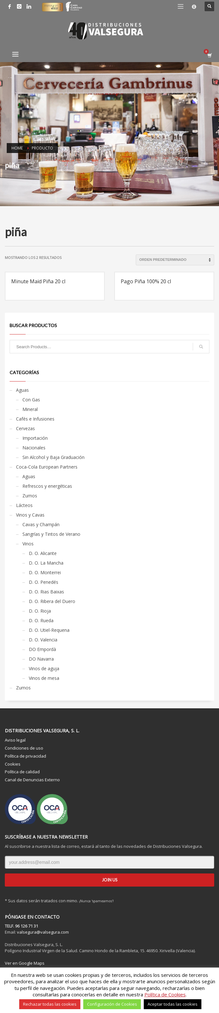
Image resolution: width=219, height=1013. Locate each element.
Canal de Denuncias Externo (32, 780)
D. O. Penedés (43, 582)
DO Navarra (41, 659)
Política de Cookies (165, 994)
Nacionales (33, 448)
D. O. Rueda (41, 620)
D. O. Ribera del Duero (52, 601)
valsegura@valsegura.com (43, 932)
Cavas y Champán (41, 524)
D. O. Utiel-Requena (49, 630)
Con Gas (31, 400)
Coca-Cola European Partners (46, 467)
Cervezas (25, 428)
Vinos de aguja (44, 668)
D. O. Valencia (43, 640)
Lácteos (24, 505)
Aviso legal (15, 740)
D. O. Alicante (43, 553)
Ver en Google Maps (25, 963)
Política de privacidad (25, 756)
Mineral (30, 409)
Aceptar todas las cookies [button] (173, 1004)
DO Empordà (42, 649)
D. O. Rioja (40, 611)
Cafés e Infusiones (35, 419)
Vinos (28, 544)
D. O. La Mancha (46, 563)
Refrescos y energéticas (47, 486)
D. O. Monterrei (45, 572)
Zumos (29, 496)
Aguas (22, 390)
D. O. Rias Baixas (46, 592)
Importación (35, 438)
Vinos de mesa (44, 678)
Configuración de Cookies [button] (112, 1004)
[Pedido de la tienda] (175, 259)
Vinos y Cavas (30, 515)
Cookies (12, 764)
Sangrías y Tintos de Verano (51, 534)
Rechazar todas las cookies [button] (50, 1004)
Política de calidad (22, 772)
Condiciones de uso (24, 748)
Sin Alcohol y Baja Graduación (53, 457)
